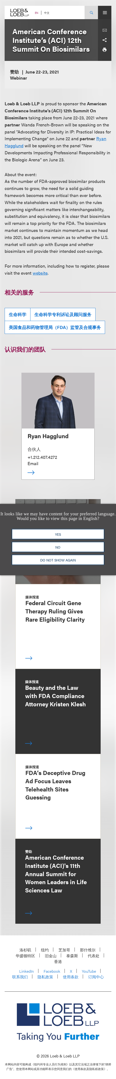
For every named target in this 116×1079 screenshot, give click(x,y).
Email (33, 463)
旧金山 (51, 955)
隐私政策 (45, 977)
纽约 (45, 950)
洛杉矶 (25, 950)
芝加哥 (64, 950)
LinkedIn (26, 971)
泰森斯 (72, 955)
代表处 (93, 955)
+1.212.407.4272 (42, 457)
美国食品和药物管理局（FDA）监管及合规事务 (55, 327)
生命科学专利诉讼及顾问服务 (62, 314)
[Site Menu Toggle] (104, 12)
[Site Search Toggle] (91, 12)
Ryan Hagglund (48, 436)
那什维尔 (88, 950)
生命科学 (17, 314)
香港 (58, 961)
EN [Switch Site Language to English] (36, 13)
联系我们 (20, 977)
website (40, 273)
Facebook (52, 971)
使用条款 (70, 977)
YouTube (89, 971)
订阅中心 (96, 977)
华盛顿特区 (25, 955)
